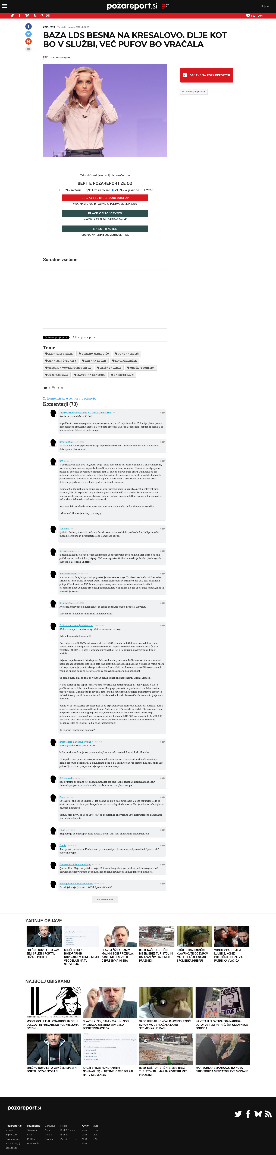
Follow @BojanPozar (195, 91)
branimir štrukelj (60, 360)
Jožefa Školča (56, 374)
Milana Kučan (94, 360)
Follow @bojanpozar (84, 337)
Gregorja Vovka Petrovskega (68, 367)
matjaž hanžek (124, 360)
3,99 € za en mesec (98, 190)
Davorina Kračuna (89, 374)
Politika (49, 27)
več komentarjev (105, 899)
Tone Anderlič (127, 353)
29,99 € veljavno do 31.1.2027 (134, 190)
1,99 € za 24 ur (71, 190)
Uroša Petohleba (141, 367)
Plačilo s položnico (105, 213)
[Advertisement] (105, 296)
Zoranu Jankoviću (94, 353)
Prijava (265, 6)
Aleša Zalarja (109, 367)
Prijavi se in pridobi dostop (105, 198)
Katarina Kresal (59, 353)
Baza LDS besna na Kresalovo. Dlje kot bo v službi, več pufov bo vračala (135, 40)
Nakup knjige (105, 229)
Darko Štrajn (122, 374)
